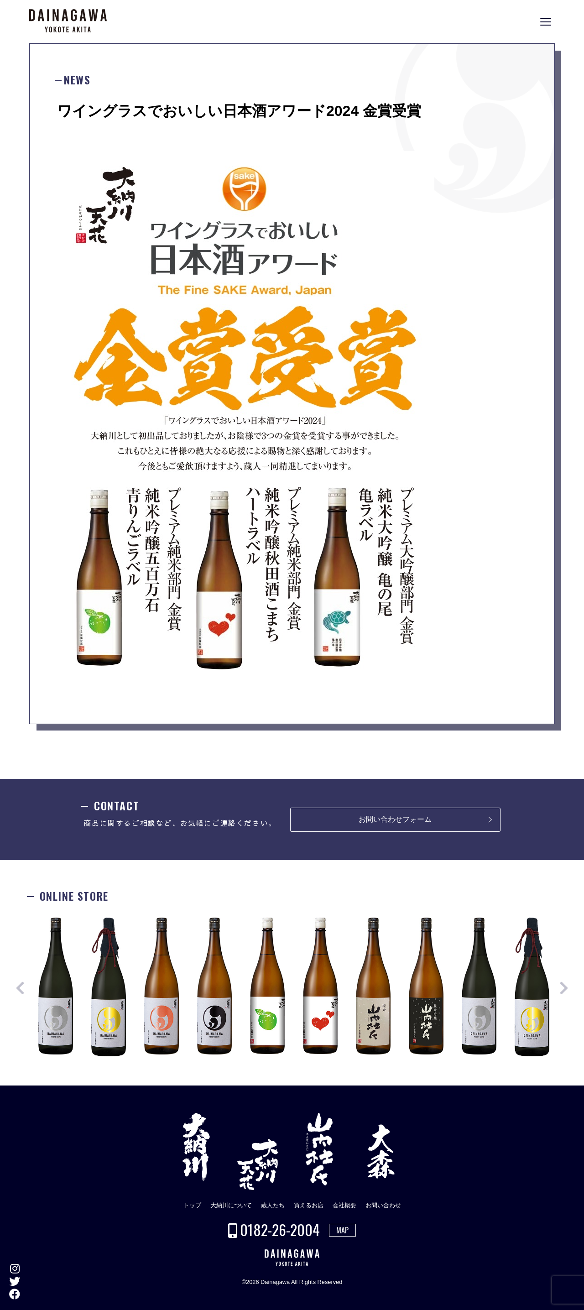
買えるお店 (308, 1205)
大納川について (231, 1205)
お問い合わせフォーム (395, 819)
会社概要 (344, 1205)
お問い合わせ (383, 1205)
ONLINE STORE (574, 662)
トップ (192, 1205)
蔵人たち (273, 1205)
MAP (342, 1230)
